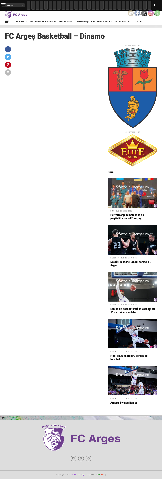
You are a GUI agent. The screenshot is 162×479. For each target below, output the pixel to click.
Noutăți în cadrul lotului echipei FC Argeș (130, 263)
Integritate (122, 21)
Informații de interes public (94, 21)
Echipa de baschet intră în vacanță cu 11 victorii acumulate (132, 310)
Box (112, 210)
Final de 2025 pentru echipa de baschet (128, 357)
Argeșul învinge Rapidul (124, 402)
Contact (139, 21)
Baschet (21, 21)
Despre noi (65, 21)
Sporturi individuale (42, 21)
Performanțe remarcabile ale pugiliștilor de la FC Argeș (127, 216)
